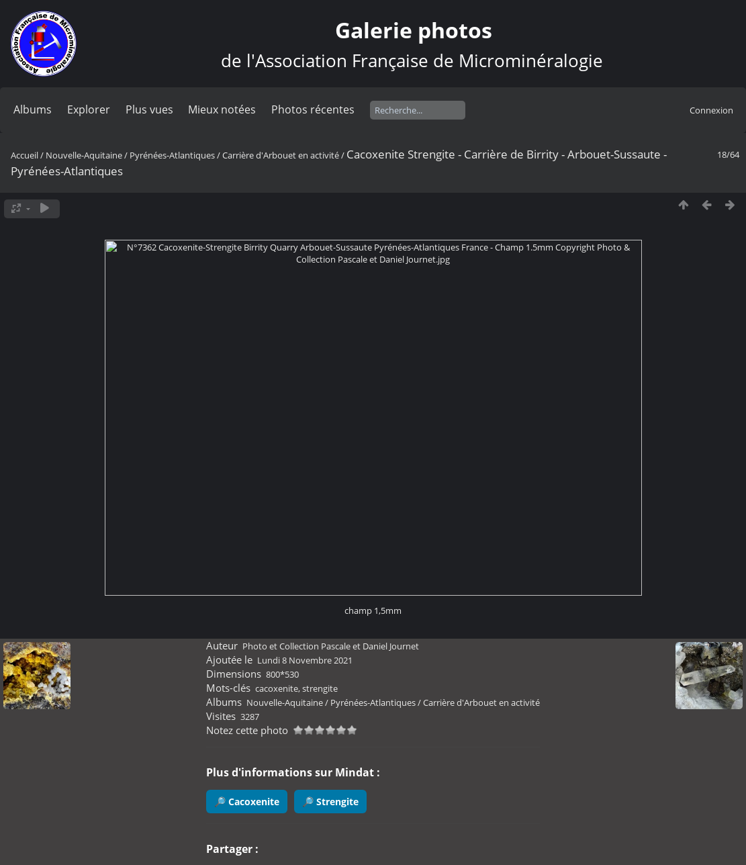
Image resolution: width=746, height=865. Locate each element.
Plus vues (149, 109)
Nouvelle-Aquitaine (84, 155)
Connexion (711, 110)
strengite (320, 688)
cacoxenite (276, 688)
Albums (32, 109)
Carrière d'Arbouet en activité (280, 155)
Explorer (88, 109)
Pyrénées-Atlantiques (172, 155)
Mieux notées (222, 109)
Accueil (24, 155)
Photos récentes (313, 109)
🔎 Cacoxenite (246, 801)
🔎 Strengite (330, 801)
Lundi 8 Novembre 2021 (305, 660)
